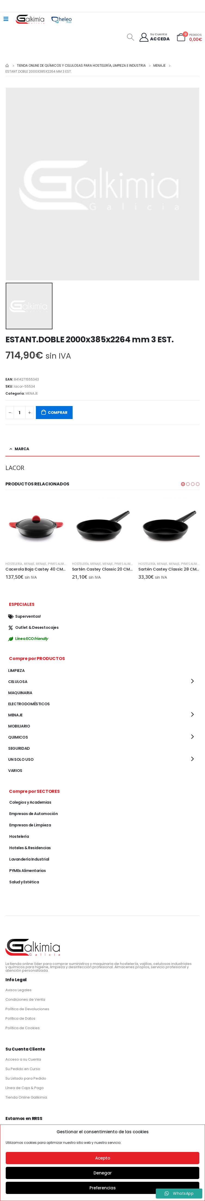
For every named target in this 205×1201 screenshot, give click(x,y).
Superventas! (24, 616)
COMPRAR (57, 412)
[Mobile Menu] (6, 19)
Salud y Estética (24, 882)
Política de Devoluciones (27, 1009)
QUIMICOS (18, 737)
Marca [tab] (22, 449)
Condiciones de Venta (25, 999)
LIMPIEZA (16, 670)
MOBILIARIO (19, 726)
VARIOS (15, 770)
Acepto (102, 1158)
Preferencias (102, 1188)
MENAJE (32, 393)
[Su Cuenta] (154, 37)
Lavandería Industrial (29, 859)
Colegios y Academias (30, 802)
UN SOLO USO (20, 759)
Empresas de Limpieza (30, 825)
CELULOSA (17, 681)
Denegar (103, 1173)
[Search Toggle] (130, 37)
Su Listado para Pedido (25, 1078)
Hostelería (13, 564)
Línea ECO (28, 638)
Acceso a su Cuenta (23, 1059)
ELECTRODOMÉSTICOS (29, 704)
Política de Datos (20, 1018)
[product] (36, 527)
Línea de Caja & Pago (24, 1087)
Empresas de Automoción (33, 813)
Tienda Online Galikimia (26, 1097)
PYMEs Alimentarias (62, 564)
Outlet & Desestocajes (33, 627)
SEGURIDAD (19, 748)
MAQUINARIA (20, 693)
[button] (183, 484)
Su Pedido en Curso (22, 1068)
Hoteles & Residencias (30, 848)
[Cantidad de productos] (20, 412)
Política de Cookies (22, 1028)
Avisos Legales (18, 990)
